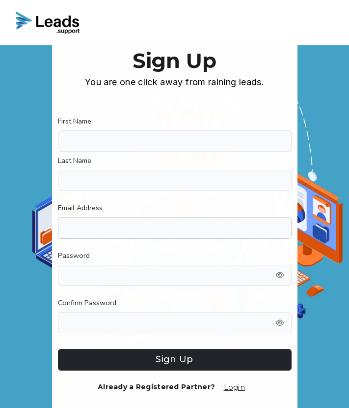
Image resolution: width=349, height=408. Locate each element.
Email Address (80, 208)
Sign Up (174, 359)
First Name (74, 121)
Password (74, 255)
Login (234, 387)
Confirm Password (87, 303)
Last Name (74, 160)
